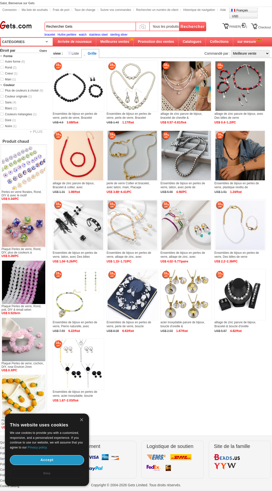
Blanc (11, 108)
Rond (11, 67)
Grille (92, 53)
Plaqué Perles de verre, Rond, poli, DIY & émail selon (21, 307)
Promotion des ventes (156, 42)
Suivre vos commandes (115, 10)
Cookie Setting (9, 486)
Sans (10, 102)
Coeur (11, 73)
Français (242, 10)
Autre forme (15, 61)
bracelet (50, 34)
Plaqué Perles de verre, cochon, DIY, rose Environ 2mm (22, 365)
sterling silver (118, 34)
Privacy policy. (37, 447)
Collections (219, 42)
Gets (15, 25)
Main (10, 79)
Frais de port (61, 10)
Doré (10, 120)
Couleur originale (18, 96)
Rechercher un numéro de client (157, 10)
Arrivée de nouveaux (75, 42)
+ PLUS (36, 131)
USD (235, 16)
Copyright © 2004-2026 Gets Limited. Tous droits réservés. (136, 485)
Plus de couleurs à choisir (24, 90)
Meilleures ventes (114, 42)
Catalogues (192, 42)
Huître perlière (67, 34)
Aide (223, 10)
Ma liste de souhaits (35, 10)
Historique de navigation (199, 10)
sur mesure (246, 42)
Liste (75, 53)
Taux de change (84, 10)
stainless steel (98, 34)
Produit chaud (15, 141)
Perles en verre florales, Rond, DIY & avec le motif (21, 193)
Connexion (9, 10)
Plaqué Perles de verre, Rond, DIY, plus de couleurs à (21, 250)
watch (83, 34)
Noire (11, 126)
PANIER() (238, 26)
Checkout (264, 27)
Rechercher (193, 26)
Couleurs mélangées (21, 114)
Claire (43, 50)
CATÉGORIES (13, 42)
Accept (47, 460)
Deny (47, 473)
